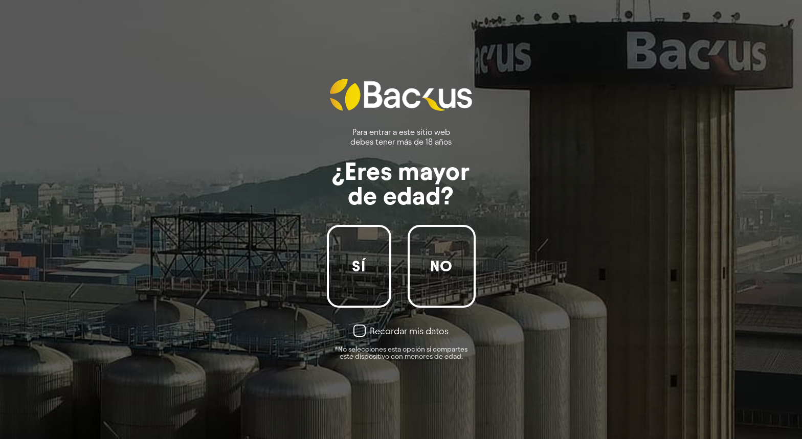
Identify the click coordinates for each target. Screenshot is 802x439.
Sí (359, 266)
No (441, 266)
